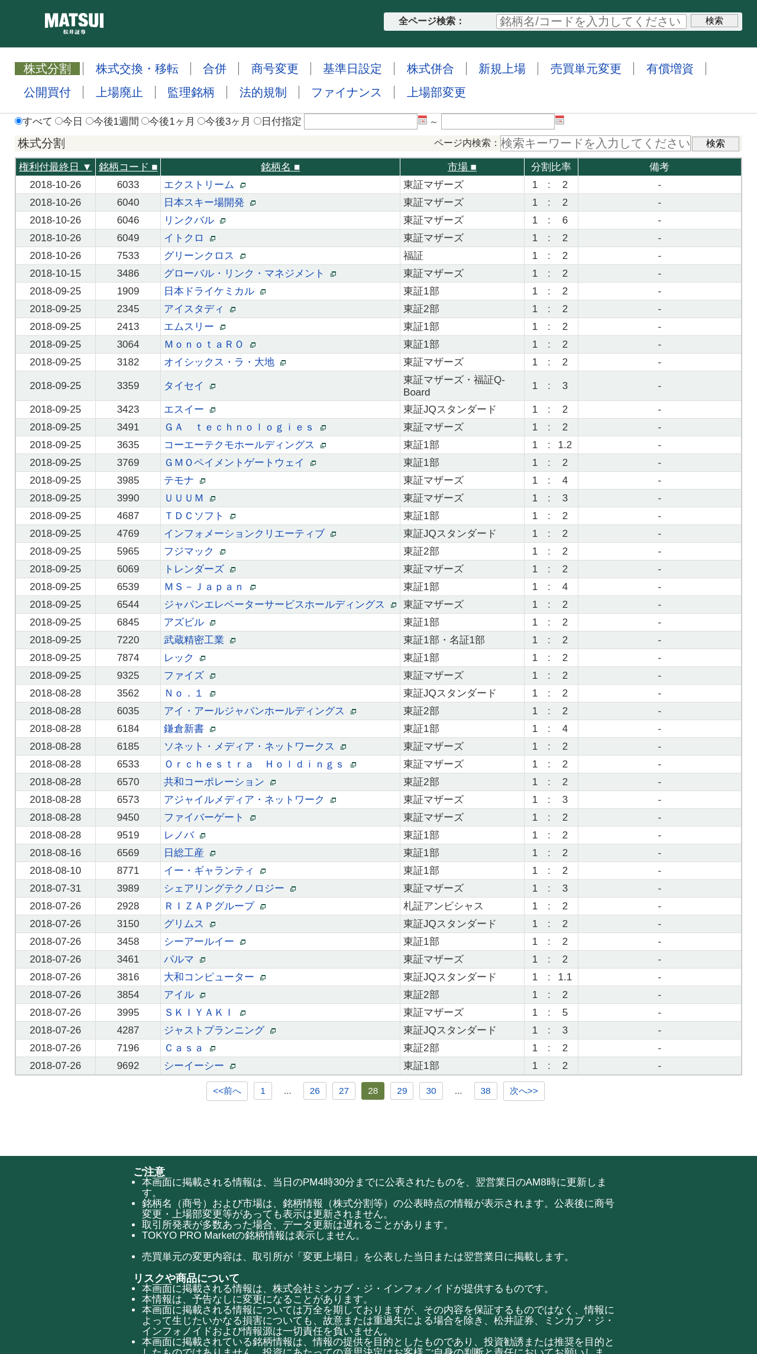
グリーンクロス (204, 255)
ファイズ (189, 675)
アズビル (189, 622)
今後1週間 (112, 121)
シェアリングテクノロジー (229, 888)
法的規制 (263, 92)
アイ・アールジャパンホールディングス (259, 711)
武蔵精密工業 (199, 640)
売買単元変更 (586, 68)
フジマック (194, 551)
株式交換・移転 (137, 68)
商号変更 (275, 68)
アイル (184, 994)
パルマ (184, 959)
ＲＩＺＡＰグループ (214, 906)
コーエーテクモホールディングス (244, 445)
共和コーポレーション (219, 782)
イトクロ (189, 238)
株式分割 (47, 68)
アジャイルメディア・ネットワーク (249, 799)
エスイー (189, 409)
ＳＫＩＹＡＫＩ (204, 1012)
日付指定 (278, 121)
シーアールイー (204, 941)
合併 (215, 68)
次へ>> (524, 1091)
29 (402, 1091)
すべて (34, 121)
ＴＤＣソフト (199, 515)
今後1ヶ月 (168, 121)
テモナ (184, 480)
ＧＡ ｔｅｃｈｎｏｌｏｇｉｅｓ (244, 427)
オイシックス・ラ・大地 (224, 362)
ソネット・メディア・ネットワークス (254, 746)
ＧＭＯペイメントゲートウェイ (239, 462)
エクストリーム (204, 184)
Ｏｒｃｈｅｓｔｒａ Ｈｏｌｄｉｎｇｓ (259, 764)
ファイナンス (346, 92)
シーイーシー (199, 1065)
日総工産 (189, 853)
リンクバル (194, 220)
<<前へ (227, 1091)
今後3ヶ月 (224, 121)
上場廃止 (119, 92)
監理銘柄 (191, 92)
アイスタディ (199, 309)
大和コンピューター (214, 977)
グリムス (189, 923)
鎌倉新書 (189, 728)
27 (344, 1091)
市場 (462, 167)
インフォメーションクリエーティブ (249, 533)
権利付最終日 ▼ (55, 167)
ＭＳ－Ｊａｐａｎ (209, 586)
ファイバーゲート (209, 817)
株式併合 (430, 68)
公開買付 (47, 92)
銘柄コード (128, 167)
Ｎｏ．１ (189, 693)
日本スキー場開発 (209, 202)
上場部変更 (436, 92)
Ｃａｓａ (189, 1048)
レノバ (184, 835)
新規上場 (502, 68)
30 (431, 1091)
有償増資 (670, 68)
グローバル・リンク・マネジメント (249, 273)
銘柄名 (280, 167)
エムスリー (194, 326)
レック (184, 657)
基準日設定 (352, 68)
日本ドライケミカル (214, 291)
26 (315, 1091)
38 (486, 1091)
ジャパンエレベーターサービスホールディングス (280, 604)
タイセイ (189, 385)
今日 (69, 121)
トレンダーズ (199, 569)
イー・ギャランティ (214, 870)
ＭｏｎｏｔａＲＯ (209, 344)
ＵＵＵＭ (189, 498)
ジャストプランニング (219, 1030)
